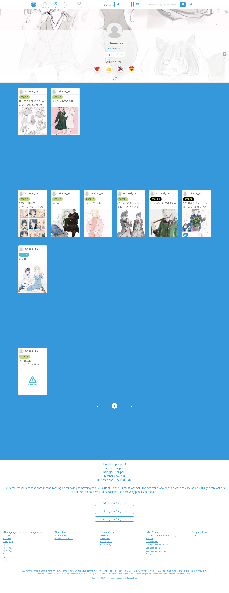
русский (7, 557)
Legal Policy (105, 544)
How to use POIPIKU (64, 538)
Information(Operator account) (161, 535)
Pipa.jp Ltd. (197, 535)
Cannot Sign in (153, 547)
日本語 (6, 560)
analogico (120, 578)
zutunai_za (114, 43)
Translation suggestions (30, 532)
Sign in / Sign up (114, 503)
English (7, 535)
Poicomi (149, 553)
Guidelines (105, 538)
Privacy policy (106, 541)
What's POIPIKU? (63, 535)
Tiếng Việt (8, 541)
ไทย (5, 554)
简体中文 (7, 547)
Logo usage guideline (156, 550)
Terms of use (106, 535)
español (7, 538)
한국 (5, 544)
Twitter (149, 538)
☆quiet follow (114, 54)
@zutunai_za (114, 48)
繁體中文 (7, 550)
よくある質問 (152, 541)
